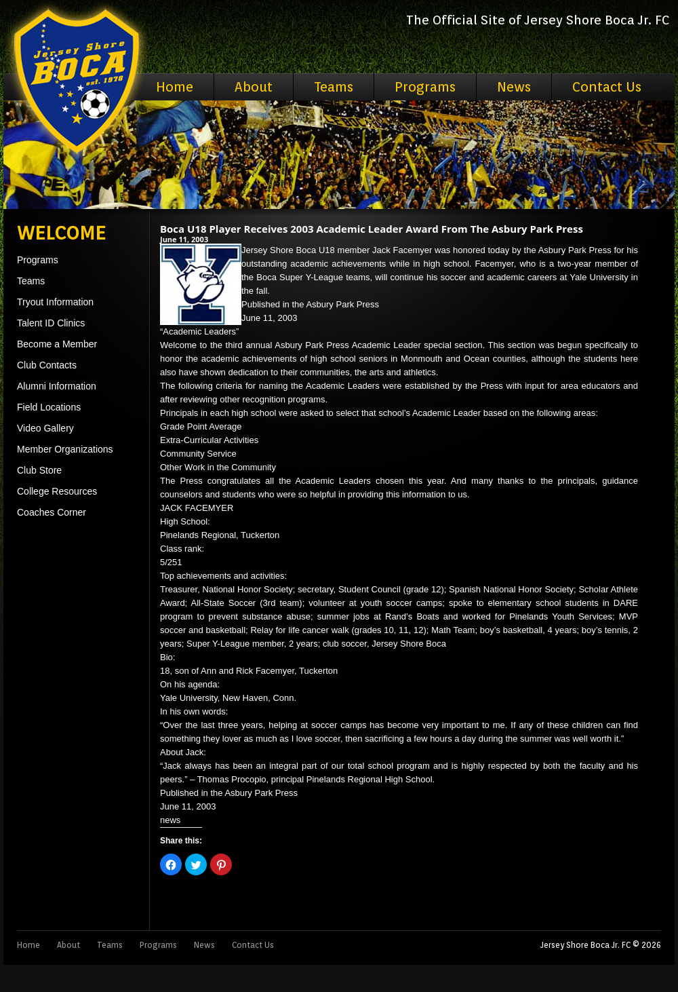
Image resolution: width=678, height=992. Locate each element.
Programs (425, 87)
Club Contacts (47, 365)
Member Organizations (65, 449)
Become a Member (57, 344)
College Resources (57, 491)
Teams (333, 87)
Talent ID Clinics (51, 323)
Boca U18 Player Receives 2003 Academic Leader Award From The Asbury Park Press (371, 228)
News (514, 87)
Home (174, 87)
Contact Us (606, 87)
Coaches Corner (51, 512)
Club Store (39, 470)
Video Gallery (45, 428)
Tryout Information (55, 302)
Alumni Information (56, 386)
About (254, 87)
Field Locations (49, 407)
